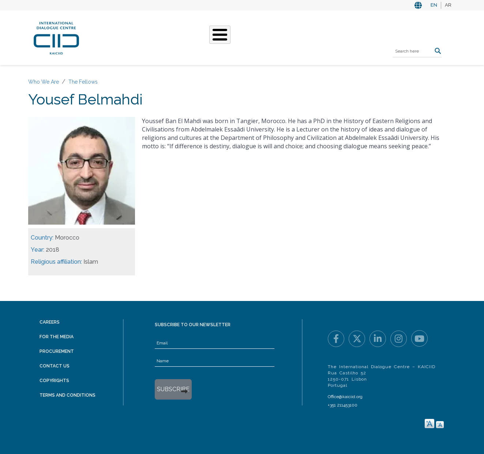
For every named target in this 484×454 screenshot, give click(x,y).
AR (448, 5)
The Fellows (83, 82)
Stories (233, 37)
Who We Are (151, 37)
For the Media (57, 336)
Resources (299, 37)
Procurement (57, 351)
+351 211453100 (342, 405)
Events (264, 37)
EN (434, 5)
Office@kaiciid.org (345, 396)
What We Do (195, 37)
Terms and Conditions (67, 395)
